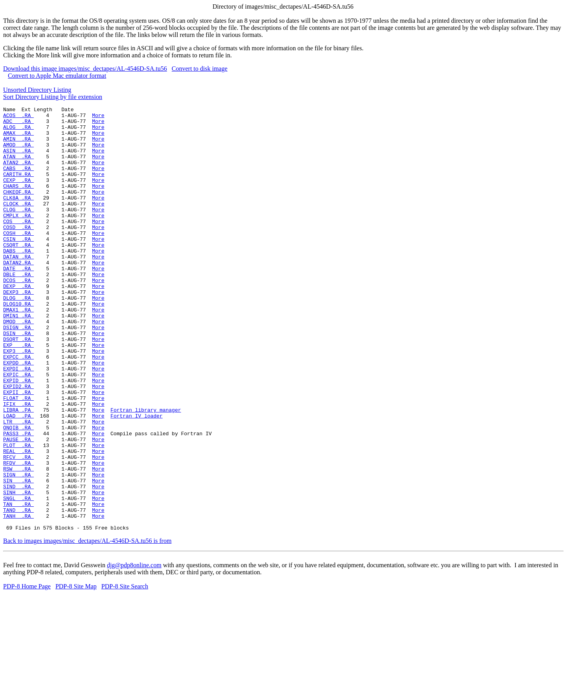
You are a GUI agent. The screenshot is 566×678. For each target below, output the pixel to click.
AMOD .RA (18, 152)
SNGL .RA (18, 577)
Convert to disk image (200, 68)
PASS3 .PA (18, 499)
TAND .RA (18, 591)
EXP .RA (18, 393)
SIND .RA (18, 562)
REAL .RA (18, 520)
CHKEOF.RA (18, 209)
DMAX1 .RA (18, 350)
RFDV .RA (18, 534)
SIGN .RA (18, 548)
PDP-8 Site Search (124, 671)
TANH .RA (18, 598)
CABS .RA (18, 181)
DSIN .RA (18, 379)
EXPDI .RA (18, 421)
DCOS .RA (18, 315)
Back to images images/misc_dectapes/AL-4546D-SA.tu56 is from (87, 625)
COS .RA (18, 244)
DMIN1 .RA (18, 357)
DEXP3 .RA (18, 329)
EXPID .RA (18, 435)
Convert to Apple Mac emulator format (57, 75)
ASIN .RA (18, 159)
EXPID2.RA (18, 442)
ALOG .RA (18, 131)
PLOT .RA (18, 513)
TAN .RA (18, 584)
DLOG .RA (18, 336)
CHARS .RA (18, 202)
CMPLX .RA (18, 237)
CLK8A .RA (18, 216)
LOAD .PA (18, 478)
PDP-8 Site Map (76, 671)
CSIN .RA (18, 265)
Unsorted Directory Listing (37, 89)
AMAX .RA (18, 138)
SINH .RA (18, 570)
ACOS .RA (18, 117)
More (98, 117)
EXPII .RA (18, 449)
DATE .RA (18, 301)
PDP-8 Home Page (27, 671)
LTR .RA (18, 485)
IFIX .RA (18, 463)
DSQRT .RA (18, 386)
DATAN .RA (18, 287)
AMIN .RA (18, 145)
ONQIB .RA (18, 492)
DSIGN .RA (18, 372)
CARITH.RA (18, 188)
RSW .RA (18, 541)
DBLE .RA (18, 308)
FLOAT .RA (18, 456)
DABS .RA (18, 280)
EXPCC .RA (18, 407)
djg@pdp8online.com (134, 650)
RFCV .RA (18, 527)
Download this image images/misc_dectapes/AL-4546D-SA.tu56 (85, 68)
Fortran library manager (145, 471)
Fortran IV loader (136, 478)
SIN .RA (18, 555)
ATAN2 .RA (18, 174)
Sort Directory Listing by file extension (52, 96)
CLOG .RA (18, 230)
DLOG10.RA (18, 343)
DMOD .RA (18, 364)
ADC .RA (18, 124)
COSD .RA (18, 251)
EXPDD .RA (18, 414)
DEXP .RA (18, 322)
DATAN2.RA (18, 294)
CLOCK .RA (18, 223)
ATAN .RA (18, 166)
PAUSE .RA (18, 506)
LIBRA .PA (18, 471)
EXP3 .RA (18, 400)
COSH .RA (18, 258)
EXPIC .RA (18, 428)
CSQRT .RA (18, 273)
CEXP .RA (18, 195)
